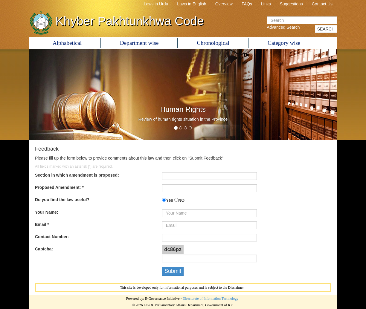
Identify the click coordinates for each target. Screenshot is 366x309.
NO (181, 200)
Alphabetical (67, 43)
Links (266, 3)
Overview (224, 3)
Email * (42, 224)
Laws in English (191, 3)
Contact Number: (52, 236)
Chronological (213, 43)
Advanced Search (283, 27)
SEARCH (326, 29)
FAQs (247, 3)
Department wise (139, 43)
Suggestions (291, 3)
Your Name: (46, 212)
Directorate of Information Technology (211, 298)
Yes (169, 200)
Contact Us (322, 3)
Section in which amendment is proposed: (77, 175)
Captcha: (44, 249)
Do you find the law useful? (62, 199)
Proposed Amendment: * (59, 187)
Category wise (284, 43)
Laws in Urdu (156, 3)
